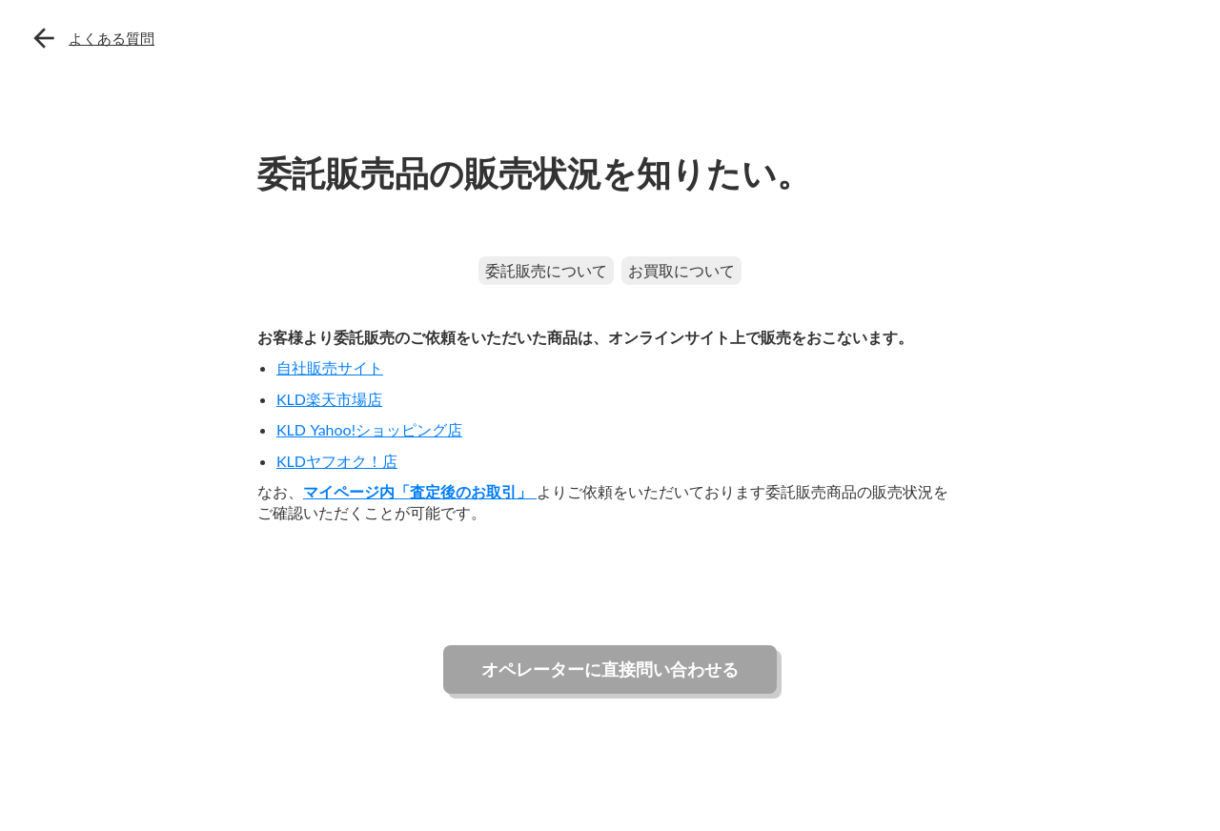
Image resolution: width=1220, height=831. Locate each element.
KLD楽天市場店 (329, 399)
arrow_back (44, 38)
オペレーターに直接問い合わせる (610, 669)
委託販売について (546, 270)
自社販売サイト (329, 367)
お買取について (681, 270)
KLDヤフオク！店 (336, 461)
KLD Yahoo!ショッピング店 (369, 429)
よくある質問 (111, 38)
